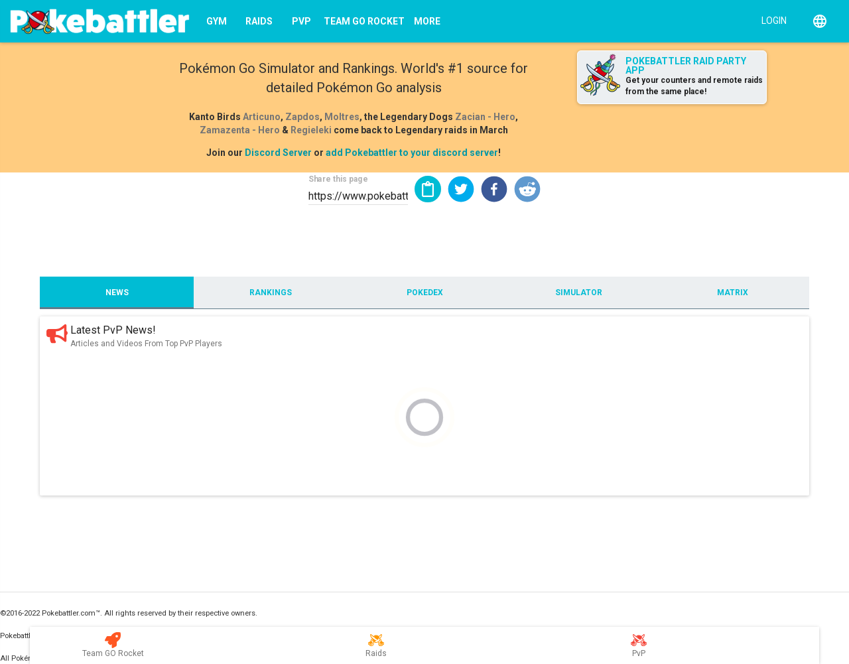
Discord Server (278, 152)
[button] (461, 189)
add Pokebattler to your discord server (412, 152)
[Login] (771, 20)
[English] (820, 21)
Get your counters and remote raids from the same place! (694, 86)
